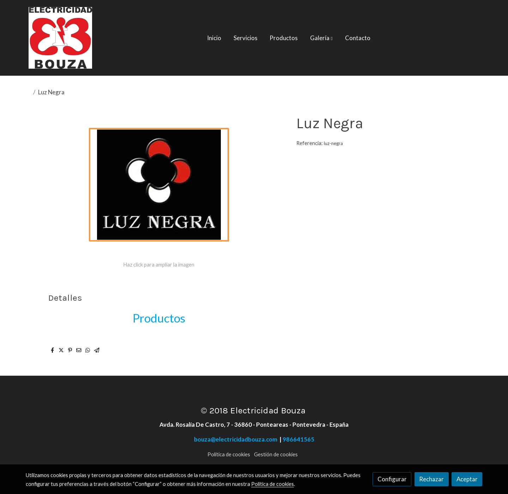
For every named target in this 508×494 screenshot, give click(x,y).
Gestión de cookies (276, 454)
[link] (60, 38)
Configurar (392, 479)
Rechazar (431, 479)
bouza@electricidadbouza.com (236, 439)
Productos (159, 318)
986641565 (298, 439)
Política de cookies (228, 454)
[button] (321, 38)
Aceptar (467, 479)
